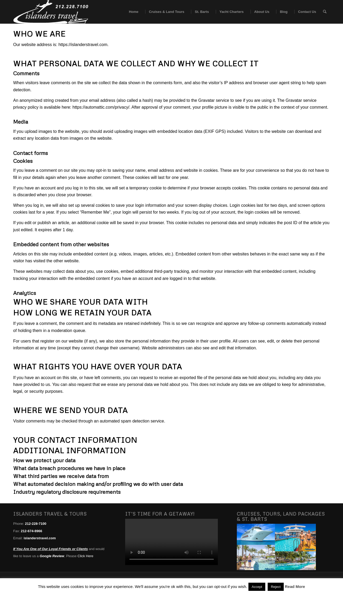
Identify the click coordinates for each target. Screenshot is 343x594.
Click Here (85, 556)
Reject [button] (276, 587)
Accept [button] (257, 587)
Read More (295, 586)
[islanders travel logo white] (50, 12)
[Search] (325, 12)
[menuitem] (132, 12)
